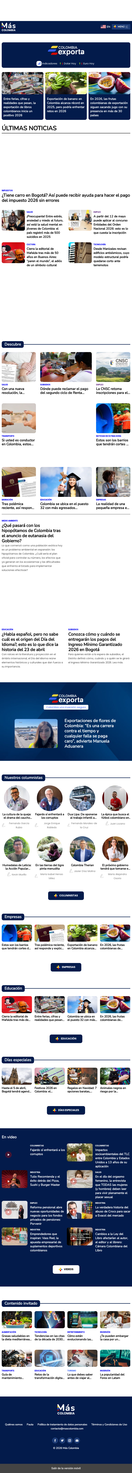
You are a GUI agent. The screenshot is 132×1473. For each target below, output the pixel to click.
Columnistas (37, 1146)
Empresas (101, 500)
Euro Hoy (86, 63)
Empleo (97, 212)
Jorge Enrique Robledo (47, 825)
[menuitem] (105, 27)
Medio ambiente (10, 521)
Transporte (8, 436)
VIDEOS (68, 1269)
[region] (66, 9)
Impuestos (7, 191)
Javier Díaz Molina (82, 871)
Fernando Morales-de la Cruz (82, 825)
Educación (46, 500)
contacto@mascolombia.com (67, 1428)
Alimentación (9, 1332)
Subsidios (45, 385)
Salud (30, 212)
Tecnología (100, 245)
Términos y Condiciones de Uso (109, 1424)
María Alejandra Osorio (113, 876)
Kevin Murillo (16, 874)
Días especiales (68, 1110)
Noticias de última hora (108, 436)
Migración (7, 500)
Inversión (105, 1332)
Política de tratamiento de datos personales (62, 1424)
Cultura (31, 245)
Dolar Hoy (67, 63)
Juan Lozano (115, 823)
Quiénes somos (14, 1424)
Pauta (30, 1424)
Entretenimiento (76, 1332)
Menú (123, 26)
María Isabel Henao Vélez (49, 876)
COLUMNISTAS (68, 895)
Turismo (71, 1371)
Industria (35, 1172)
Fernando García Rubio (15, 825)
